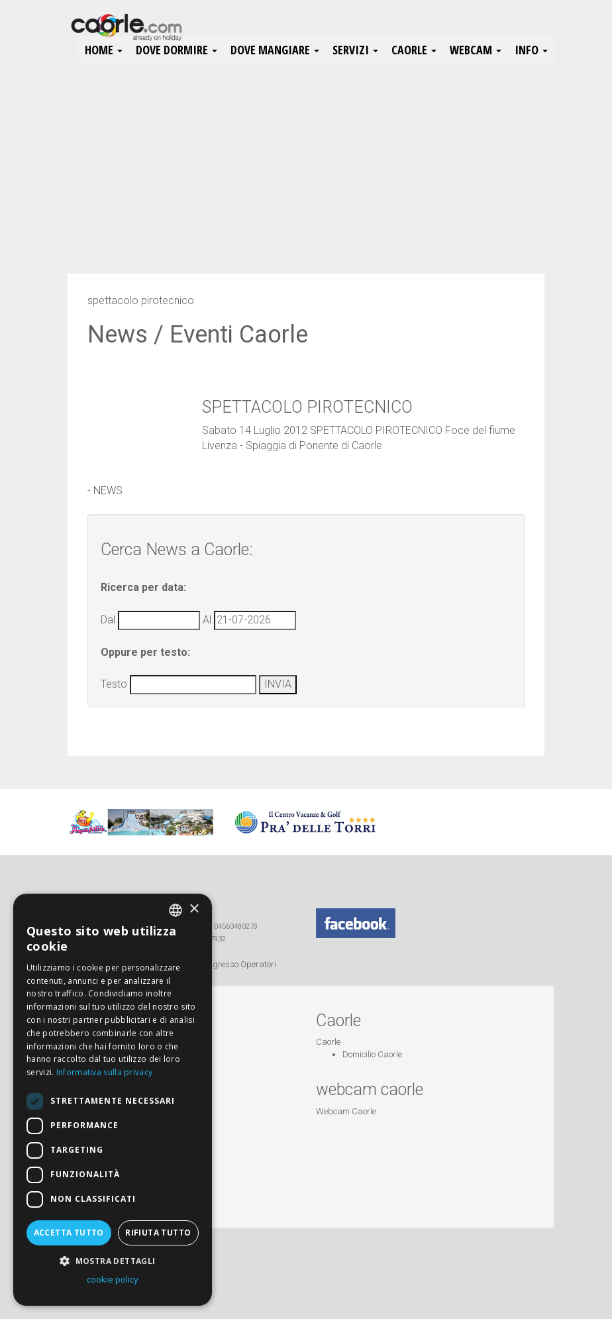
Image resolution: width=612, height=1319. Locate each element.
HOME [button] (104, 50)
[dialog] (112, 1100)
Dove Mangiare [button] (274, 50)
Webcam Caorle (346, 1111)
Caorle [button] (413, 50)
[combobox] (175, 910)
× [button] (194, 909)
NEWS (108, 490)
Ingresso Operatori (241, 964)
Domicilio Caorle (372, 1054)
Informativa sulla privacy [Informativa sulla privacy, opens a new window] (104, 1072)
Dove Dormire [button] (176, 50)
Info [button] (531, 50)
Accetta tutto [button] (69, 1232)
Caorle (328, 1042)
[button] (112, 1260)
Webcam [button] (475, 50)
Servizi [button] (355, 50)
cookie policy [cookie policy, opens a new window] (112, 1279)
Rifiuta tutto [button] (158, 1232)
